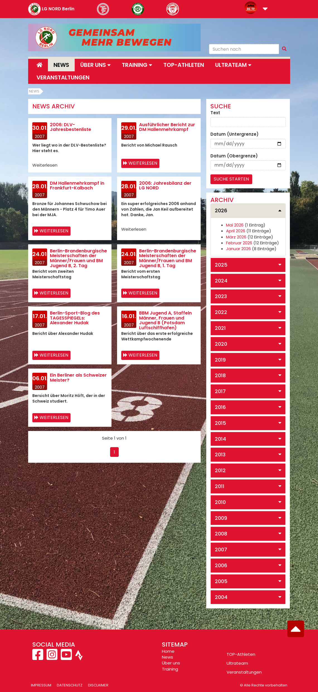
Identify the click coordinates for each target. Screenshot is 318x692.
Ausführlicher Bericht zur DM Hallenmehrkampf (167, 127)
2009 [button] (221, 518)
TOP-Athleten (241, 654)
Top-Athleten (183, 65)
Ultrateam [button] (233, 65)
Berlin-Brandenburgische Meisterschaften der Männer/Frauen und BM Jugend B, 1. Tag (167, 258)
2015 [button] (220, 423)
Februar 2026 (239, 243)
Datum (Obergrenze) (234, 156)
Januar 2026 (238, 249)
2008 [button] (221, 533)
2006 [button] (221, 565)
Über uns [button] (95, 65)
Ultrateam (237, 663)
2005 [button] (221, 581)
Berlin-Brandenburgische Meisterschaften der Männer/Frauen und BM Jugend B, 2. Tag (78, 258)
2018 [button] (220, 375)
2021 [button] (220, 328)
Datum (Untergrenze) (234, 134)
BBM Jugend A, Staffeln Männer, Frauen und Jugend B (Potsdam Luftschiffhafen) (165, 320)
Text (215, 113)
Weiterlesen (142, 163)
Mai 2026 (235, 225)
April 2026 (235, 231)
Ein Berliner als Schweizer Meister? (78, 377)
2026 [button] (221, 210)
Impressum (41, 685)
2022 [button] (221, 312)
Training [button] (137, 65)
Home (168, 651)
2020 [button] (221, 343)
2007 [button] (221, 549)
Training (170, 669)
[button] (265, 9)
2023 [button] (221, 296)
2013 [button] (220, 454)
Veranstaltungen (63, 77)
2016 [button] (220, 407)
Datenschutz (69, 685)
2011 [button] (219, 486)
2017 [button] (220, 391)
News (61, 65)
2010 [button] (220, 502)
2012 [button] (220, 470)
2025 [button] (221, 264)
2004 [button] (221, 597)
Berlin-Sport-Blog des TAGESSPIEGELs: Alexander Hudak (75, 318)
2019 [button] (220, 359)
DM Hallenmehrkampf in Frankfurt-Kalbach (77, 185)
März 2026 (236, 237)
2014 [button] (220, 438)
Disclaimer (98, 685)
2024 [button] (221, 280)
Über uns (171, 663)
